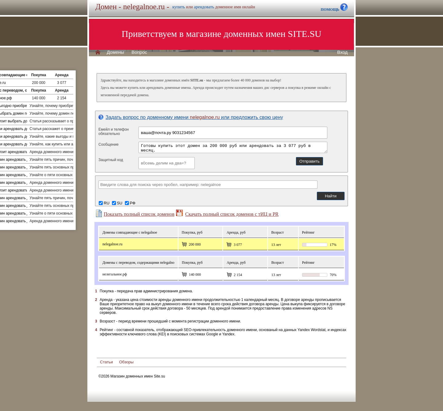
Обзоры (126, 362)
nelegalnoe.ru (112, 244)
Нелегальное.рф (114, 274)
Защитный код (110, 160)
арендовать (204, 7)
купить (178, 7)
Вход (342, 52)
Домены (115, 52)
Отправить (309, 161)
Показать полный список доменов (134, 213)
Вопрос (139, 52)
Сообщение (108, 144)
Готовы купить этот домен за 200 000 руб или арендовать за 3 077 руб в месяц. (232, 147)
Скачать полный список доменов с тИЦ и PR (227, 213)
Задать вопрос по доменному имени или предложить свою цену (190, 117)
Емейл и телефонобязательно (113, 131)
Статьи (106, 362)
